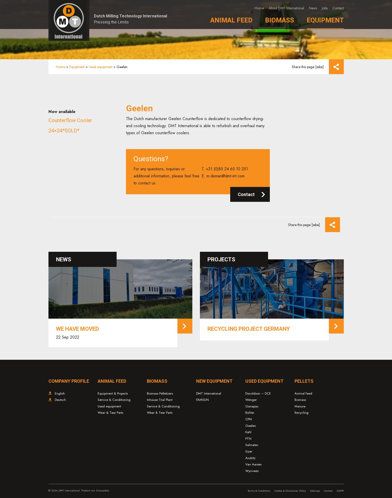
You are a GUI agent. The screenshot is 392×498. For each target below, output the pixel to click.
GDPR (340, 491)
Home (259, 8)
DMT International (208, 393)
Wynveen (252, 470)
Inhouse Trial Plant (159, 399)
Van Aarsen (253, 464)
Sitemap (315, 491)
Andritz (250, 458)
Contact (338, 8)
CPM (248, 419)
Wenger (251, 399)
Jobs (325, 8)
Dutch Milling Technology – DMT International (68, 20)
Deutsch (60, 399)
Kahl (248, 432)
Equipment (325, 20)
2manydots (102, 490)
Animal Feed (231, 20)
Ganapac (252, 406)
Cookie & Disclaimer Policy (290, 491)
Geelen (250, 425)
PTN (248, 438)
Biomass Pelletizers (160, 393)
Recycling (301, 412)
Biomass (279, 20)
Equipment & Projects (113, 393)
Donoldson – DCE (258, 393)
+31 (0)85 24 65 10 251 (227, 169)
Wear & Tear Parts (110, 412)
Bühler (249, 412)
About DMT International (286, 8)
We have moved (77, 329)
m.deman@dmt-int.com (225, 176)
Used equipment (100, 66)
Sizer (248, 451)
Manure (300, 406)
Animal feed (303, 393)
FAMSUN (202, 399)
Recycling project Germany (248, 329)
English (60, 393)
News (313, 8)
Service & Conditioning (114, 399)
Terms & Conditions (259, 491)
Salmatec (251, 444)
